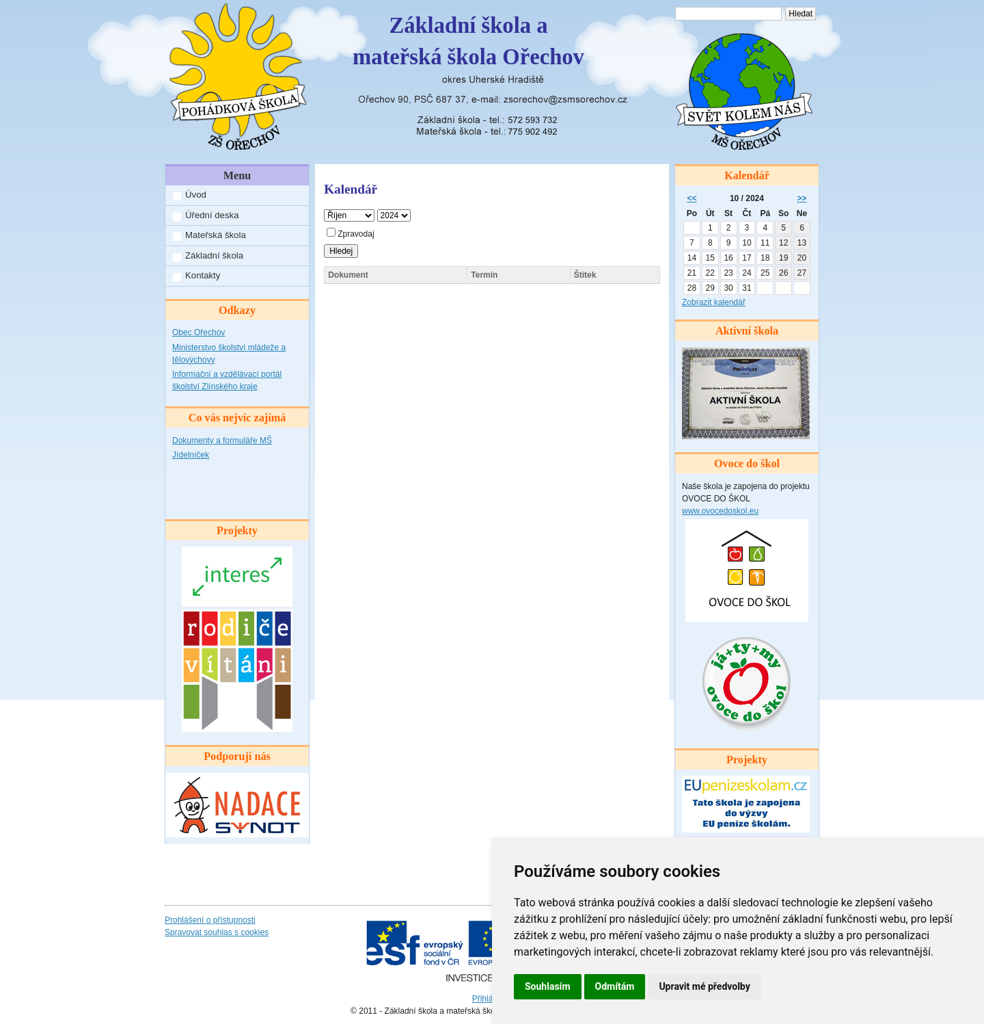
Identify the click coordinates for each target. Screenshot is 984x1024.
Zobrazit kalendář (714, 302)
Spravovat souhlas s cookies (217, 932)
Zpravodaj (350, 234)
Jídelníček (190, 455)
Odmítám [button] (615, 986)
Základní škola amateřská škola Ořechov (468, 41)
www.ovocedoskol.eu (720, 511)
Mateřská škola (215, 235)
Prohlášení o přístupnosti (210, 920)
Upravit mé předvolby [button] (704, 986)
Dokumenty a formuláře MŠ (222, 440)
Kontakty (202, 275)
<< (691, 198)
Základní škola (214, 255)
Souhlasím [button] (548, 986)
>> (802, 198)
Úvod (195, 194)
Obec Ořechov (198, 332)
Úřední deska (211, 215)
